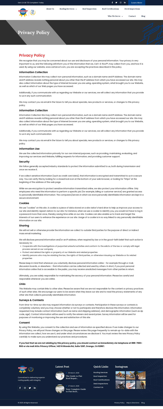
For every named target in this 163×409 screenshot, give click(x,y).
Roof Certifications (110, 9)
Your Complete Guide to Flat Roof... (76, 393)
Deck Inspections (132, 9)
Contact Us (98, 390)
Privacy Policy (117, 405)
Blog (143, 16)
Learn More (136, 2)
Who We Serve (114, 16)
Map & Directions (132, 405)
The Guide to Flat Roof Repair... (74, 380)
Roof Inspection (89, 9)
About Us (50, 9)
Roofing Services (67, 9)
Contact (132, 16)
